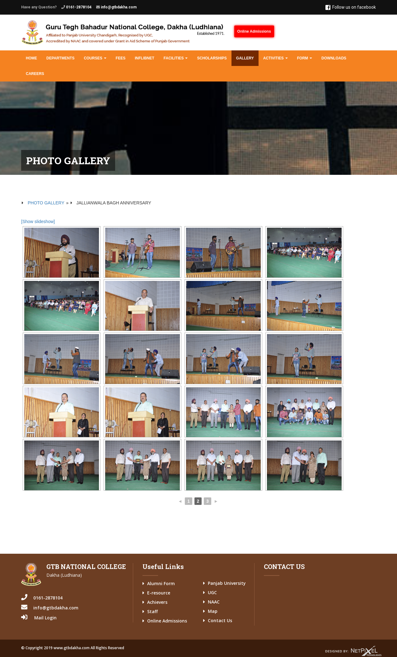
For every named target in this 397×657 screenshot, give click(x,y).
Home (31, 58)
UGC (212, 592)
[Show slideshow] (38, 221)
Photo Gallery (46, 202)
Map (212, 611)
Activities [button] (275, 58)
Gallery (245, 58)
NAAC (214, 602)
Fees (120, 58)
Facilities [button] (176, 58)
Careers (35, 74)
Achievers (157, 602)
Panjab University (227, 583)
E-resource (158, 593)
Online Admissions (254, 31)
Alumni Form (161, 583)
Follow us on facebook (350, 7)
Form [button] (304, 58)
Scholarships (212, 58)
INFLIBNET (144, 58)
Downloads (333, 58)
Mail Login (45, 618)
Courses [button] (95, 58)
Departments (60, 58)
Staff (152, 611)
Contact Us (220, 620)
